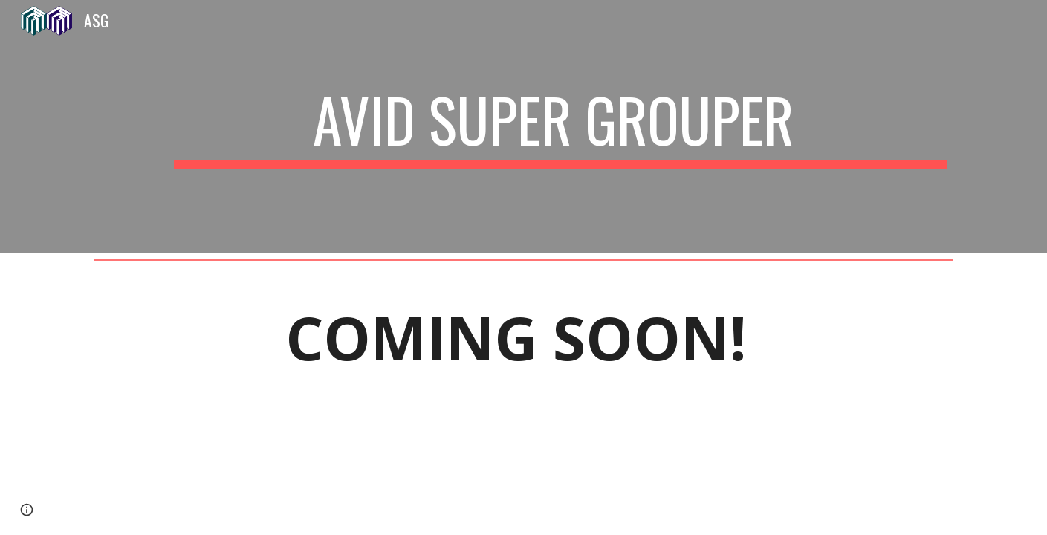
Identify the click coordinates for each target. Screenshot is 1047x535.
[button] (26, 509)
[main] (560, 126)
